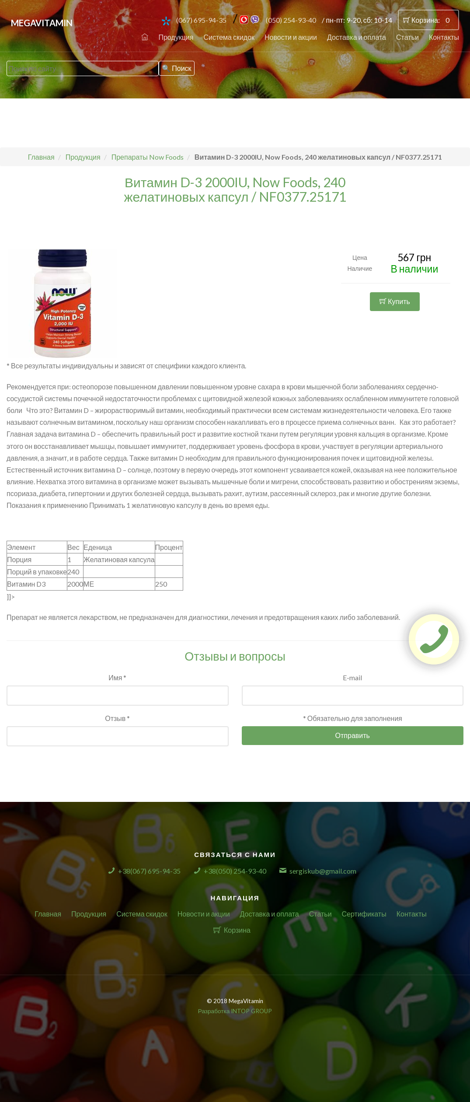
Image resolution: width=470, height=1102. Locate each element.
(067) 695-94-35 (201, 20)
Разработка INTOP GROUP (235, 1011)
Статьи (407, 37)
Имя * (117, 677)
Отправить (352, 735)
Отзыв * (117, 718)
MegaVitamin (42, 22)
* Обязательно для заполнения (352, 718)
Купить (394, 301)
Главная (48, 914)
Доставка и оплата (356, 37)
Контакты (444, 37)
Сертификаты (364, 914)
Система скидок (228, 37)
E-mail (352, 677)
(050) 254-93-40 (291, 20)
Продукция (175, 37)
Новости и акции (291, 37)
